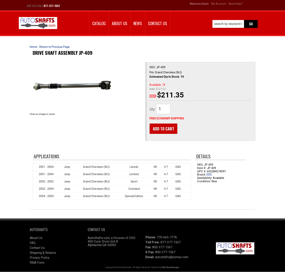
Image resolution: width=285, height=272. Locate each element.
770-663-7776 (167, 237)
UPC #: (202, 171)
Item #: (202, 168)
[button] (235, 24)
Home (33, 46)
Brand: (201, 175)
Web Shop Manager (170, 267)
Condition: (204, 181)
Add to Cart (163, 129)
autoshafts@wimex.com (171, 257)
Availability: (204, 178)
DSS (209, 175)
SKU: (152, 67)
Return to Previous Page (54, 46)
